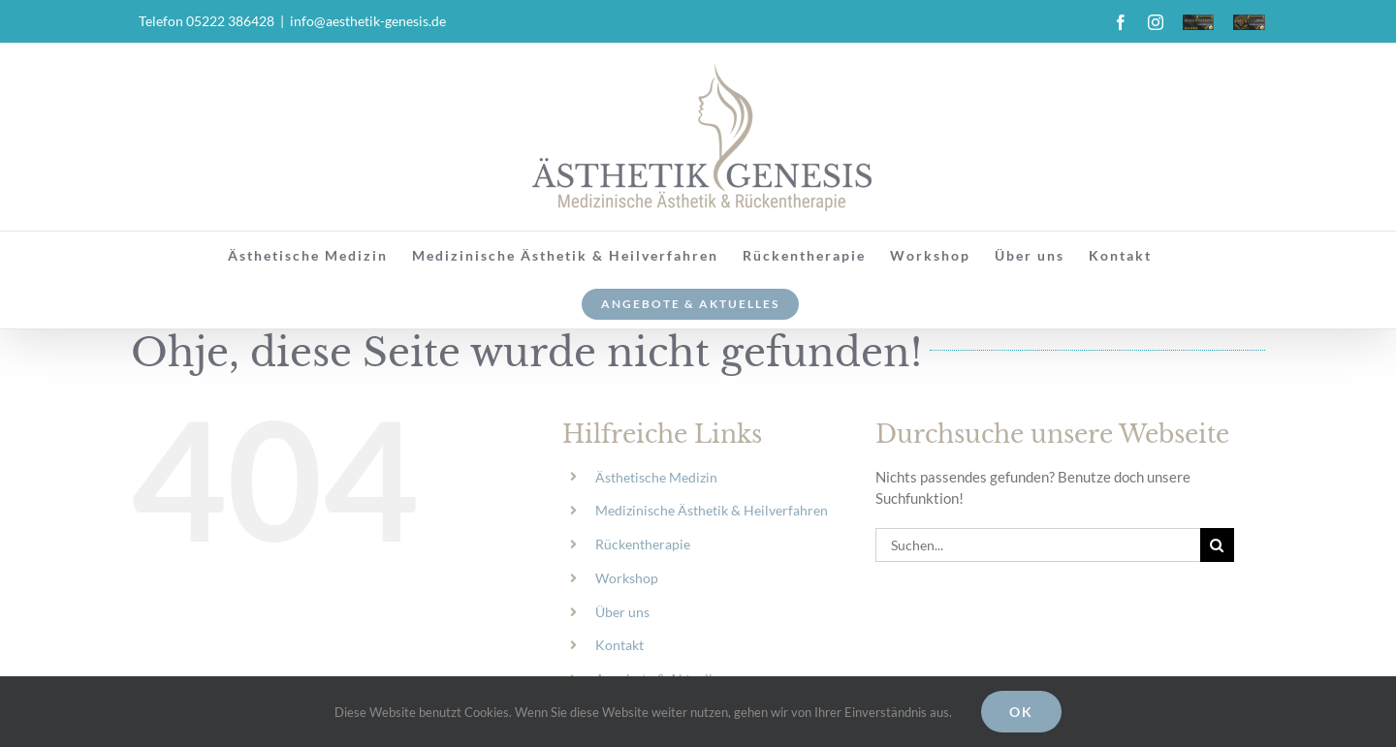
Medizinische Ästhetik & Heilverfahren (711, 510)
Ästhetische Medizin (656, 477)
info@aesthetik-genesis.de (368, 21)
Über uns (622, 612)
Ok (1021, 711)
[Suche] (1217, 545)
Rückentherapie (642, 544)
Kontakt (619, 645)
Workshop (626, 578)
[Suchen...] (1037, 545)
